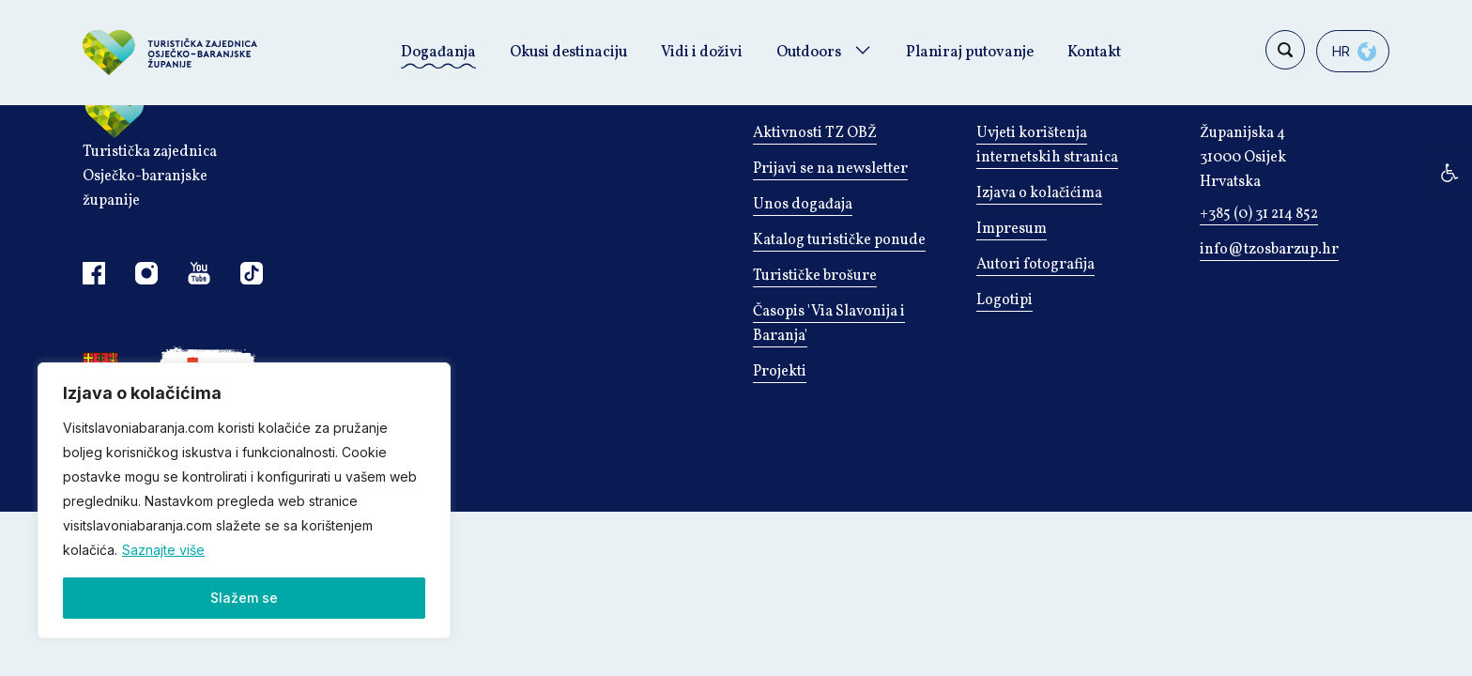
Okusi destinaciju (568, 52)
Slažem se (244, 598)
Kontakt (1094, 52)
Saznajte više (163, 550)
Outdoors (808, 52)
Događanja (438, 52)
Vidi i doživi (702, 52)
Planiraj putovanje (970, 52)
